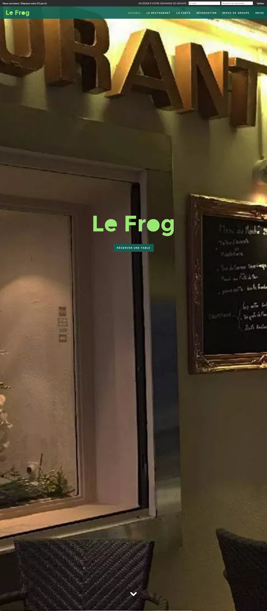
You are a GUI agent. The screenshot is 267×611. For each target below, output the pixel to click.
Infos (259, 12)
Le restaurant (159, 12)
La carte (183, 12)
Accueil (134, 12)
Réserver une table (133, 247)
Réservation (207, 12)
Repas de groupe (235, 12)
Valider (260, 3)
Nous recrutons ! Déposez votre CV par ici (25, 3)
